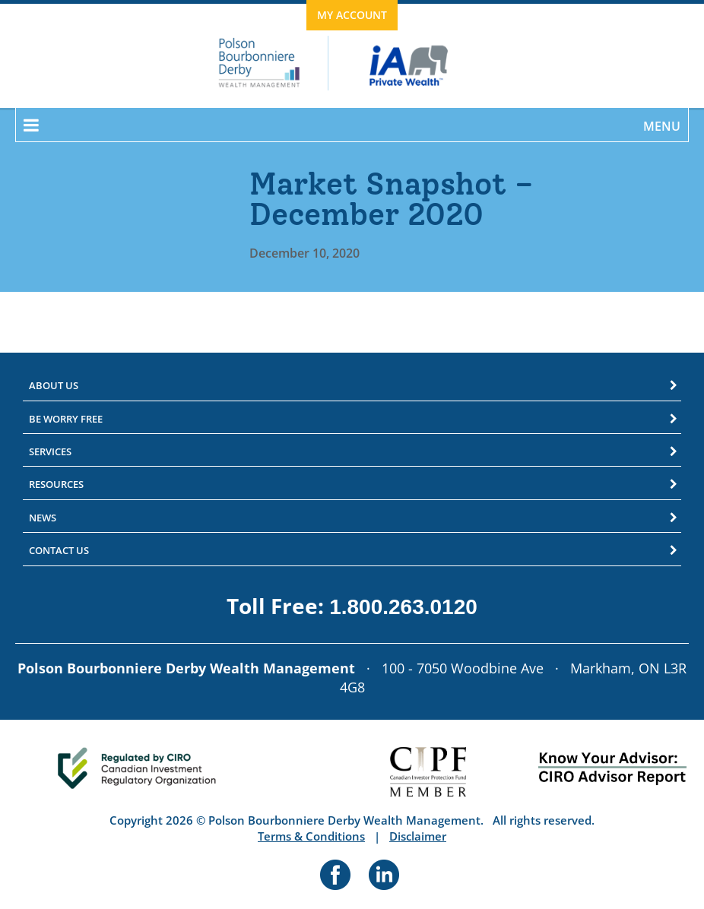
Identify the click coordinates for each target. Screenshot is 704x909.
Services (50, 451)
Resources (56, 484)
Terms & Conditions (311, 836)
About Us (53, 385)
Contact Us (59, 550)
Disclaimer (417, 836)
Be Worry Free (66, 419)
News (42, 517)
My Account (352, 15)
